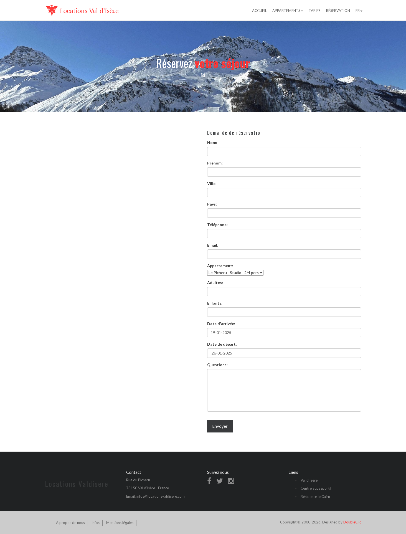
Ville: (212, 183)
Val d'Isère (309, 480)
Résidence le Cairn (315, 496)
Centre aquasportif (316, 488)
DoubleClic (352, 522)
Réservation (338, 10)
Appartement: (220, 265)
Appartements (287, 10)
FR (359, 10)
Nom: (212, 142)
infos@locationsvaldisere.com (160, 496)
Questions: (217, 364)
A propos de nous (70, 522)
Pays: (212, 204)
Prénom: (215, 163)
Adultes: (215, 282)
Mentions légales (119, 522)
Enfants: (214, 303)
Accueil (259, 10)
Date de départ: (222, 344)
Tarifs (315, 10)
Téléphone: (217, 224)
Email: (212, 245)
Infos (96, 522)
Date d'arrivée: (221, 323)
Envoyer (220, 426)
